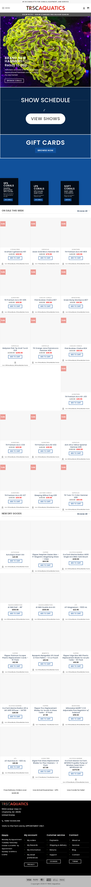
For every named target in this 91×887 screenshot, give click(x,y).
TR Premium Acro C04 (15, 445)
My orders (31, 840)
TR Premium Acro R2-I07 (15, 495)
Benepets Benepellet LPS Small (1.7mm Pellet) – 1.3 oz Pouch (45, 656)
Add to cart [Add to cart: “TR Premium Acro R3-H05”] (15, 306)
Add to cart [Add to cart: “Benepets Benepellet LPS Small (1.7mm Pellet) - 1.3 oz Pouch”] (45, 664)
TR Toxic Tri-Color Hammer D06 (76, 496)
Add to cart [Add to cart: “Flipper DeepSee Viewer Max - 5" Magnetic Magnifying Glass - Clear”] (45, 565)
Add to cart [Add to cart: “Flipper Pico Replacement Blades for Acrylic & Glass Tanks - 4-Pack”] (45, 719)
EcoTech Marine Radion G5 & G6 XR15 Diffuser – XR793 (15, 709)
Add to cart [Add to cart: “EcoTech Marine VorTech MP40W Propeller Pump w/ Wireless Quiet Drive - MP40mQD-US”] (76, 774)
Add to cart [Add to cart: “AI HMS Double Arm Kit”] (45, 613)
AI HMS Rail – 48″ (15, 607)
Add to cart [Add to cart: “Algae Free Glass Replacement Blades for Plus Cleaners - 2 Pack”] (45, 771)
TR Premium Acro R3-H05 (15, 300)
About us (76, 840)
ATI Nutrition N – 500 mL (15, 761)
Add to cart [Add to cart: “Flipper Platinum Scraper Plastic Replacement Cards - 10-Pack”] (15, 666)
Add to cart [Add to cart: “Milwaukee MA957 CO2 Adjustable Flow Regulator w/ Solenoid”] (76, 719)
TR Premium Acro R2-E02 (45, 445)
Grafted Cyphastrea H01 (15, 252)
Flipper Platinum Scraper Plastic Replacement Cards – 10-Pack (15, 657)
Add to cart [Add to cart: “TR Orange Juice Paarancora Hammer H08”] (45, 357)
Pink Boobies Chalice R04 (76, 348)
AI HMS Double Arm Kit (45, 607)
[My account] (84, 8)
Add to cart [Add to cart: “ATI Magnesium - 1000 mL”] (76, 613)
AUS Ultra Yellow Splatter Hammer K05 (76, 446)
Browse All (83, 211)
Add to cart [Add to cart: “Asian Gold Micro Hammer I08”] (45, 258)
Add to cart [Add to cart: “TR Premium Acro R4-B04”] (76, 258)
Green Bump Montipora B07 (76, 300)
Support (53, 855)
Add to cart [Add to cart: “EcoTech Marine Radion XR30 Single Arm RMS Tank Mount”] (76, 563)
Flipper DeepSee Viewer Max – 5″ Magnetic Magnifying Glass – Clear (45, 556)
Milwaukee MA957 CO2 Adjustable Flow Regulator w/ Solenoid (76, 710)
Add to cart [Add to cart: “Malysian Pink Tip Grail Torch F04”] (15, 357)
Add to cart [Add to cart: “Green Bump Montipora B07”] (76, 306)
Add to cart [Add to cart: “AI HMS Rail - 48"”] (15, 613)
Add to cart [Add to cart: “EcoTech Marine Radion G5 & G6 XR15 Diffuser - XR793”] (15, 717)
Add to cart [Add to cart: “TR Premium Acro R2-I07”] (15, 501)
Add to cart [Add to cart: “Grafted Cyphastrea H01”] (15, 258)
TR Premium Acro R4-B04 (76, 252)
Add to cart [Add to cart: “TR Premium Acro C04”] (15, 451)
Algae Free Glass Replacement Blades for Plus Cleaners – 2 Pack (45, 763)
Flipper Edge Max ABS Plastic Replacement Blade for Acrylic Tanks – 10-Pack (76, 657)
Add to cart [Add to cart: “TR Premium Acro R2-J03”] (76, 403)
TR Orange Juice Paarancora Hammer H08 (45, 349)
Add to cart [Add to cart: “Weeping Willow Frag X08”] (45, 501)
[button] (6, 8)
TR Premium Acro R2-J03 (76, 396)
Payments (54, 840)
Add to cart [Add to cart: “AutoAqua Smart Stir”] (15, 561)
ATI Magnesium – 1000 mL (76, 607)
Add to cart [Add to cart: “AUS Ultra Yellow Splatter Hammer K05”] (76, 453)
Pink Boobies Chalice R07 (45, 300)
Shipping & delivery (58, 845)
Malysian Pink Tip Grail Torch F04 (15, 349)
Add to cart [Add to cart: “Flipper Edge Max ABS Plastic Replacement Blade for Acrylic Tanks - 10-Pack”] (76, 666)
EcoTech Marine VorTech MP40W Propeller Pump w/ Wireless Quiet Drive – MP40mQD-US (75, 764)
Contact (76, 855)
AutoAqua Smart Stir (15, 555)
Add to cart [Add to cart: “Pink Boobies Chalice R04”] (76, 355)
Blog (74, 850)
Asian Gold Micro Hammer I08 (45, 252)
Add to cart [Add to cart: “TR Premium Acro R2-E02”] (45, 451)
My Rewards (32, 845)
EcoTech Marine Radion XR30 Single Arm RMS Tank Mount (76, 555)
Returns (53, 850)
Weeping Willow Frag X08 (45, 495)
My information (34, 850)
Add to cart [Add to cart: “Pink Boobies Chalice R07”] (45, 306)
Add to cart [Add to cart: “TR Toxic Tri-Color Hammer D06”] (76, 504)
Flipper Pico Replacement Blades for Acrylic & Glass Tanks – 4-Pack (45, 710)
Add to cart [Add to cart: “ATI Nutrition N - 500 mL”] (15, 767)
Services (75, 845)
